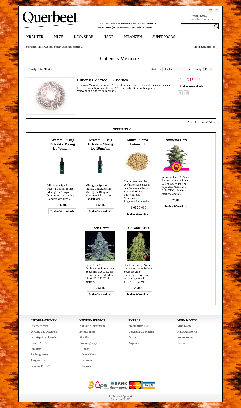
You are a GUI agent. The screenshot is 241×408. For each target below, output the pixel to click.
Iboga (85, 348)
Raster (48, 69)
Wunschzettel (185, 337)
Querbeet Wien (40, 325)
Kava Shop (83, 37)
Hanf (108, 37)
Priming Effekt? (40, 366)
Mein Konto (123, 27)
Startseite (31, 46)
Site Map (84, 337)
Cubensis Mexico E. (73, 46)
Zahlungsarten (39, 354)
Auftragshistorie (187, 331)
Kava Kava (89, 354)
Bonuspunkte (87, 331)
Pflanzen (133, 37)
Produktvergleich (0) (204, 46)
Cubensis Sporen (52, 46)
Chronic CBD (138, 228)
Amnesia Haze (176, 140)
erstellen (151, 23)
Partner (133, 337)
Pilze (58, 37)
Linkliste (36, 348)
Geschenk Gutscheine (141, 331)
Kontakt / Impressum (92, 325)
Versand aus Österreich (44, 331)
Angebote (134, 343)
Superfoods (163, 37)
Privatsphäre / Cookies (44, 337)
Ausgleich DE (39, 360)
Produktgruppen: (89, 343)
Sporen (86, 366)
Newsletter (183, 343)
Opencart (127, 396)
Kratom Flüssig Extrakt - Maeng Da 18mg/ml (100, 144)
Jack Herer (100, 228)
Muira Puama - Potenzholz (138, 142)
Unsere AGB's (39, 343)
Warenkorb (138, 27)
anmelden (125, 23)
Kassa (149, 27)
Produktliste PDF (139, 325)
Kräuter (34, 37)
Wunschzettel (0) (106, 27)
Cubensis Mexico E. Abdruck (102, 79)
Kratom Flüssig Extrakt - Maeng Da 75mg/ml (62, 144)
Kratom (87, 360)
